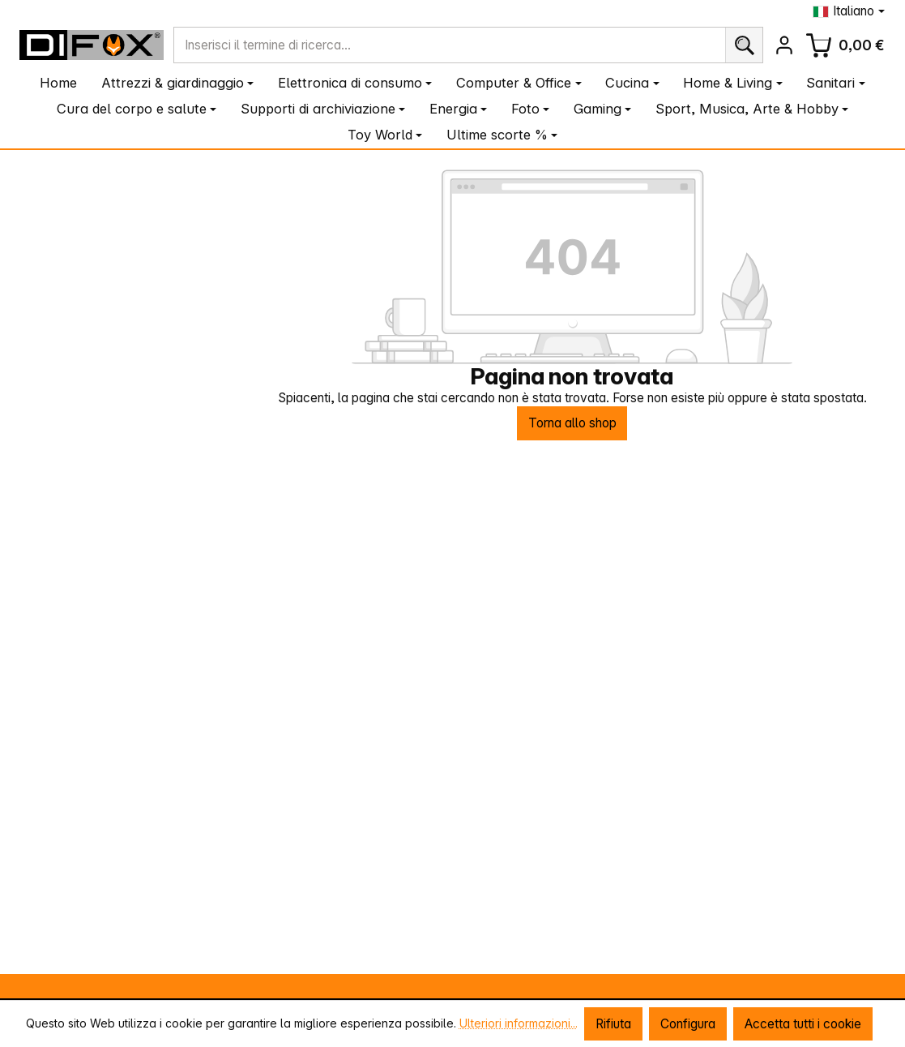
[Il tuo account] (784, 45)
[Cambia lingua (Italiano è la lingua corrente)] (849, 10)
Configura (687, 1024)
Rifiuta (613, 1024)
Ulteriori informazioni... (518, 1023)
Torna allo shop (572, 423)
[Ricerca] (743, 45)
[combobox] (449, 45)
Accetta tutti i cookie (803, 1024)
